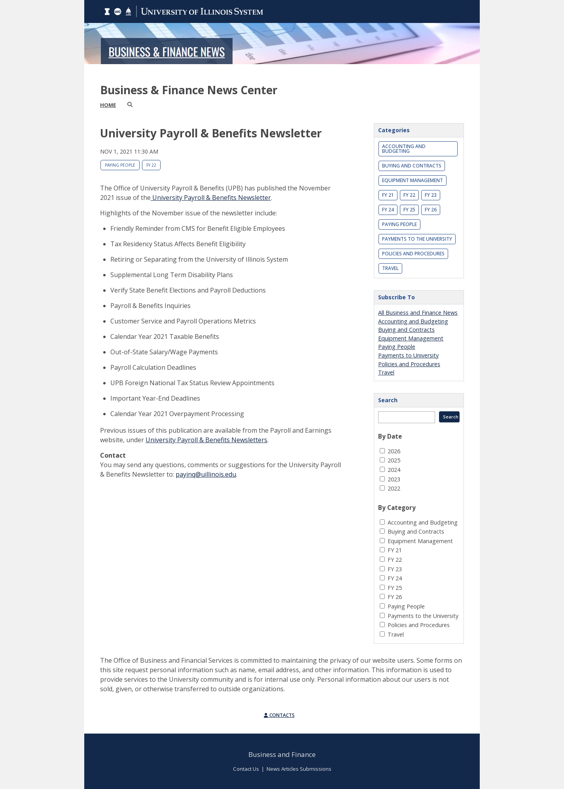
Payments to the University (417, 239)
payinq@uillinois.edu (206, 474)
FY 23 (431, 195)
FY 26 (431, 209)
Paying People (120, 165)
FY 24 (388, 209)
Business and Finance (282, 754)
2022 (394, 488)
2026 (394, 451)
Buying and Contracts (411, 165)
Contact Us (246, 768)
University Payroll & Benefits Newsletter (211, 197)
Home (108, 104)
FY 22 (151, 165)
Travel (390, 268)
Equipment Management (412, 180)
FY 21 (388, 195)
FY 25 (409, 209)
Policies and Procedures (413, 253)
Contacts (279, 715)
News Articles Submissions (299, 768)
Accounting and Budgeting (404, 148)
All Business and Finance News (418, 312)
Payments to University (408, 355)
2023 (394, 479)
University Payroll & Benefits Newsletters (206, 439)
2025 (394, 460)
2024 (394, 469)
